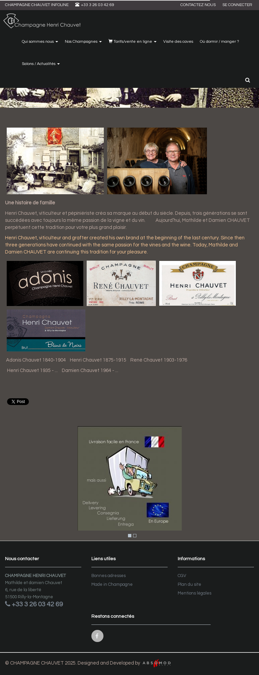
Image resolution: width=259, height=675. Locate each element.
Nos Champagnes (83, 41)
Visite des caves (178, 41)
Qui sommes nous (40, 41)
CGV (182, 575)
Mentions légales (194, 593)
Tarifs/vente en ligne (133, 41)
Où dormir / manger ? (219, 41)
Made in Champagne (112, 584)
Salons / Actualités (41, 64)
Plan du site (189, 584)
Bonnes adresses (108, 575)
